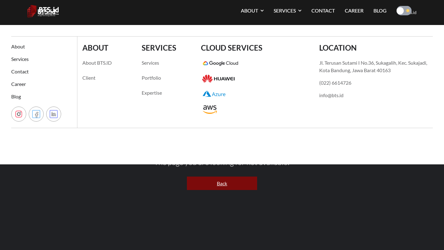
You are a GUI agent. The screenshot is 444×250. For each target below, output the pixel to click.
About (18, 46)
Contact (20, 71)
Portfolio (151, 78)
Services (20, 59)
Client (88, 78)
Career (18, 84)
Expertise (152, 93)
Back (222, 183)
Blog (16, 96)
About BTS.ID (97, 63)
